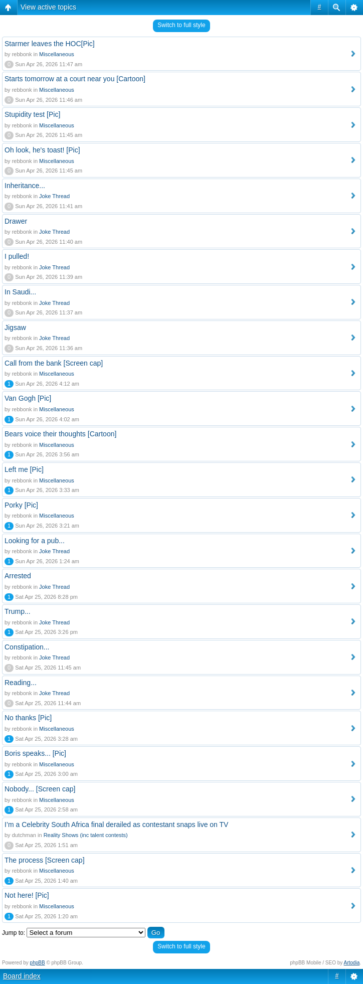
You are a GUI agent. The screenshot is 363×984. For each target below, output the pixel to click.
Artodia (352, 962)
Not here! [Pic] (27, 895)
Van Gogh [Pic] (28, 398)
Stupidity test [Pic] (32, 114)
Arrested (18, 576)
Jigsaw (15, 327)
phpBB (37, 962)
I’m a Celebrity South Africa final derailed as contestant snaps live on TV (116, 825)
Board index (22, 976)
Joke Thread (54, 196)
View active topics (48, 7)
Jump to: (13, 932)
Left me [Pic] (24, 469)
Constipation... (27, 647)
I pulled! (17, 256)
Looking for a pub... (35, 541)
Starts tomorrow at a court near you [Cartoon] (75, 79)
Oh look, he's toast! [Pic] (42, 150)
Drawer (16, 221)
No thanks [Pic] (28, 718)
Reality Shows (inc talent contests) (86, 835)
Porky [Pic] (21, 505)
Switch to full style (181, 25)
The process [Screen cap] (45, 860)
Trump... (18, 611)
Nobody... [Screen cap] (40, 789)
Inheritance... (25, 186)
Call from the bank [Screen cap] (54, 363)
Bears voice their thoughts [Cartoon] (60, 434)
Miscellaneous (56, 54)
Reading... (21, 683)
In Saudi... (20, 292)
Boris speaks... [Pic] (35, 753)
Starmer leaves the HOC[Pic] (50, 44)
